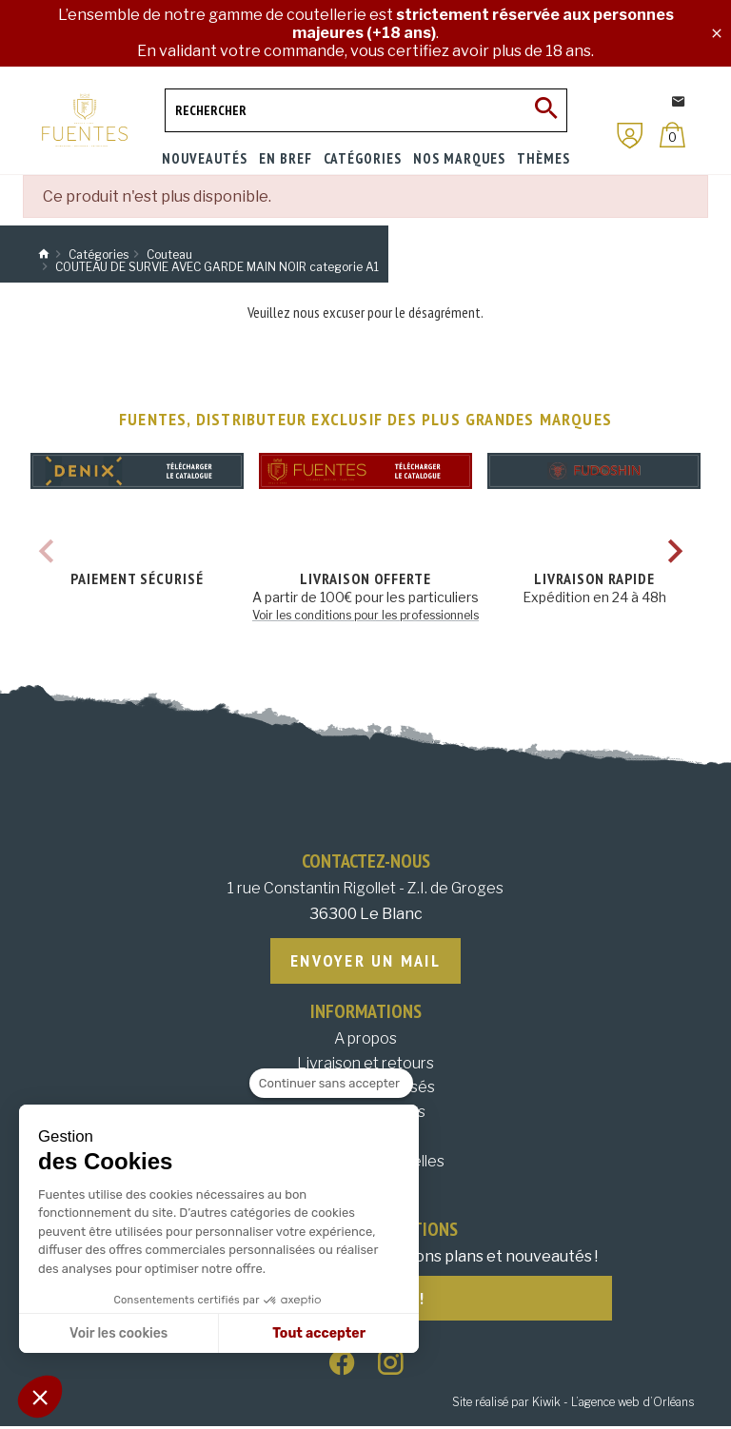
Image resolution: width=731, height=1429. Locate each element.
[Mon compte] (630, 135)
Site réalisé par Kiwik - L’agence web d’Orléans (573, 1405)
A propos (365, 1039)
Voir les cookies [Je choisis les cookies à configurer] (118, 1333)
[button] (40, 1396)
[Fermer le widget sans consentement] (331, 1083)
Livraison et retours (365, 1064)
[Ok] (545, 110)
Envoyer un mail (365, 961)
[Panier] (672, 134)
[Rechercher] (366, 110)
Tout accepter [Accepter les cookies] (319, 1333)
